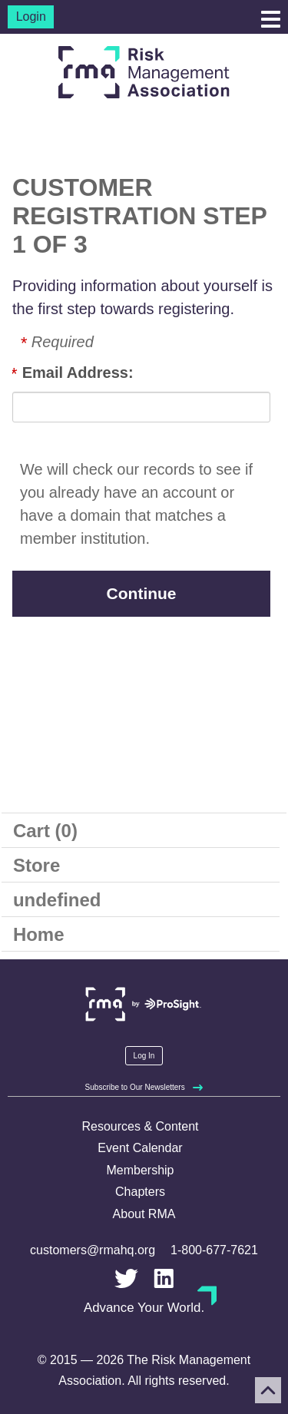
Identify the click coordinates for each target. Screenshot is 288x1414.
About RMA (144, 1213)
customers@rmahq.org (92, 1250)
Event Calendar (140, 1147)
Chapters (140, 1191)
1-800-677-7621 (214, 1250)
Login (31, 16)
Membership (140, 1170)
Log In (144, 1055)
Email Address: (78, 372)
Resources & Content (139, 1126)
